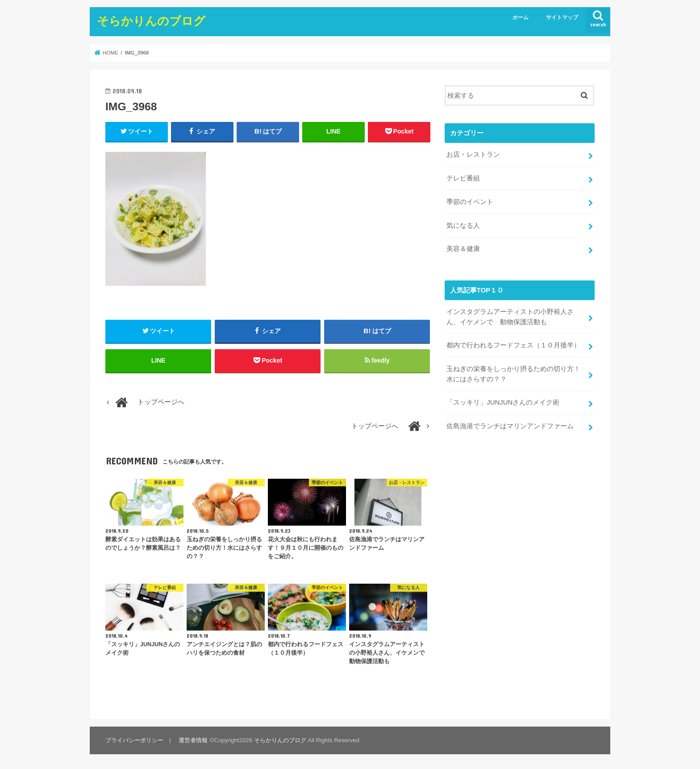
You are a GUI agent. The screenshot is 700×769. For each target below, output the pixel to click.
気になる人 (463, 225)
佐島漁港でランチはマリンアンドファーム (510, 426)
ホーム (520, 17)
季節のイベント (469, 201)
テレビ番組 (463, 178)
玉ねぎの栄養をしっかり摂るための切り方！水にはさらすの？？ (513, 373)
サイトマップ (562, 17)
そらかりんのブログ (151, 20)
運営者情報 (193, 740)
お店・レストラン (473, 154)
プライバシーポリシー (134, 740)
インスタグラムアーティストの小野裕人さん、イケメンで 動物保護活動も (510, 316)
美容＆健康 (463, 248)
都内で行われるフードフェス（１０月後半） (513, 345)
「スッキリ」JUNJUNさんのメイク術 (502, 402)
